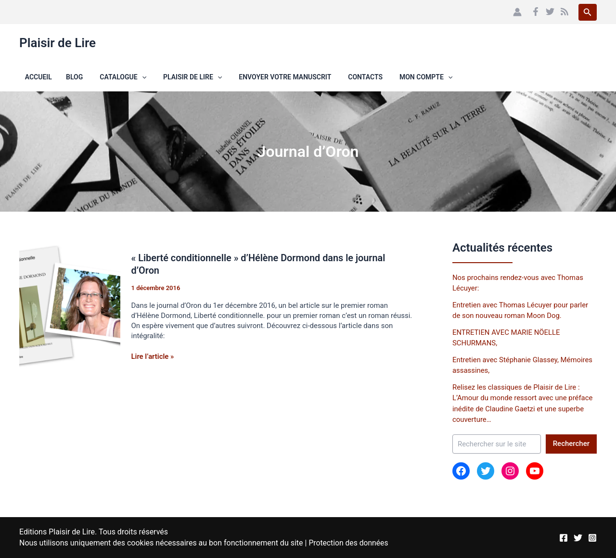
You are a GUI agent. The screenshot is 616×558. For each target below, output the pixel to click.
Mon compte (396, 77)
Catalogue (106, 77)
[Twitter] (550, 11)
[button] (587, 12)
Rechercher (571, 443)
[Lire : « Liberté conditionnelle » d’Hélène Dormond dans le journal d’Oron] (69, 308)
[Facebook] (535, 11)
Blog (61, 77)
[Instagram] (592, 532)
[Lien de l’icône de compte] (517, 12)
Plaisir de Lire (57, 43)
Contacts (338, 77)
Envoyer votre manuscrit (262, 77)
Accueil (32, 77)
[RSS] (564, 11)
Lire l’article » (153, 356)
